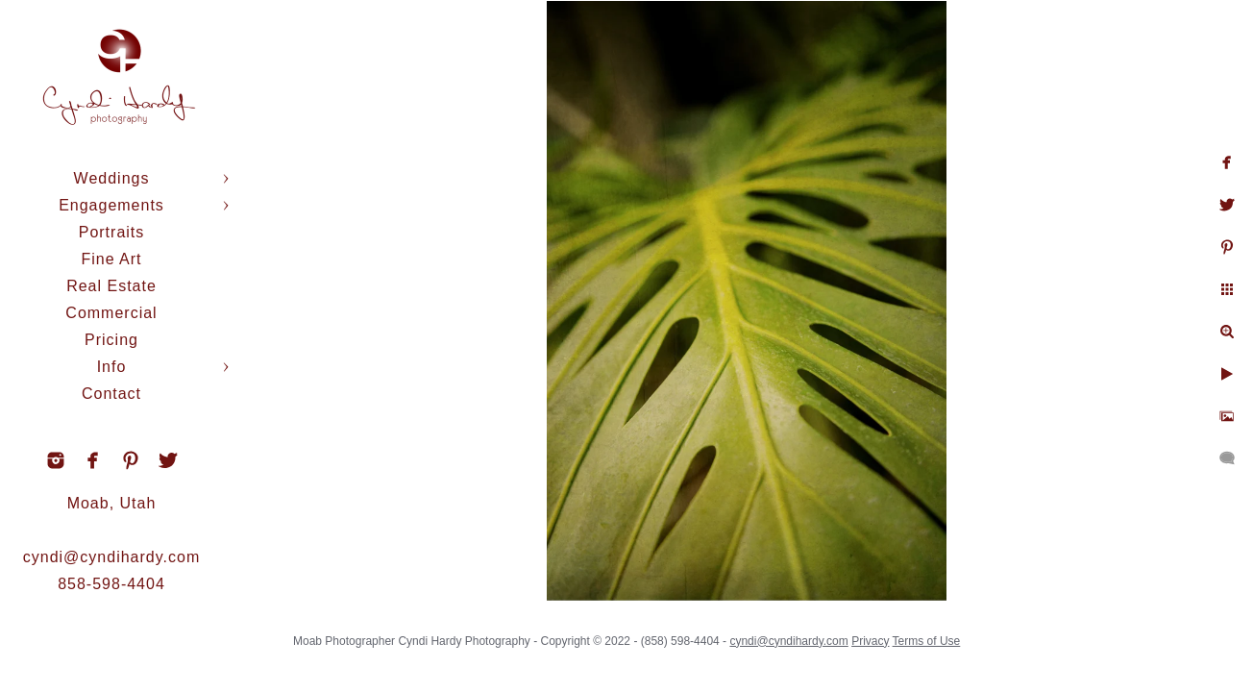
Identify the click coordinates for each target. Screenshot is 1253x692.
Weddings (112, 178)
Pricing (111, 340)
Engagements (111, 205)
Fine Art (111, 259)
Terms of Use (947, 634)
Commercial (111, 313)
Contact (111, 393)
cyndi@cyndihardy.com (111, 557)
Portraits (112, 232)
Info (112, 366)
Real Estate (111, 286)
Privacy (890, 634)
